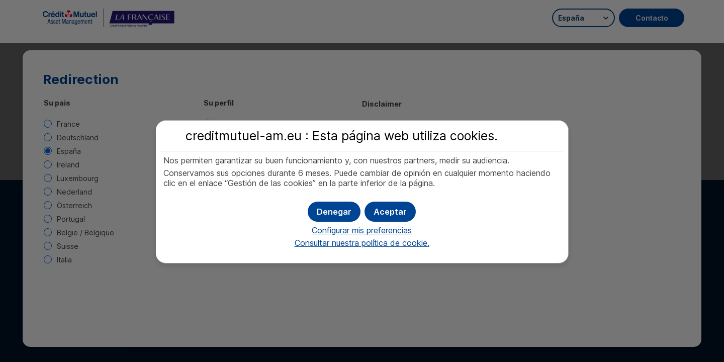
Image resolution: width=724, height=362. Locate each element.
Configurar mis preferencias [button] (362, 230)
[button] (390, 212)
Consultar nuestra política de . (362, 243)
